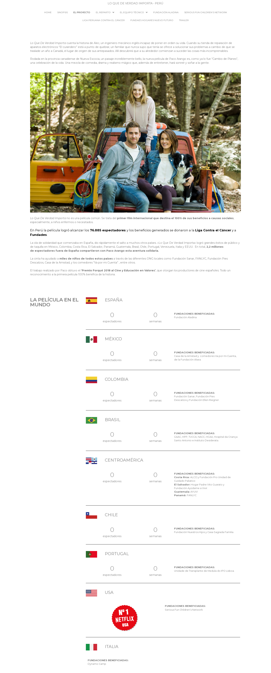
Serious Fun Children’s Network (205, 12)
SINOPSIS (62, 12)
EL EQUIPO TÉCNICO (134, 12)
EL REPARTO (105, 12)
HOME (48, 12)
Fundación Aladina (166, 12)
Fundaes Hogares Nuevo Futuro (151, 20)
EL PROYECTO (81, 12)
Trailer (184, 20)
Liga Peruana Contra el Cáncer (103, 20)
